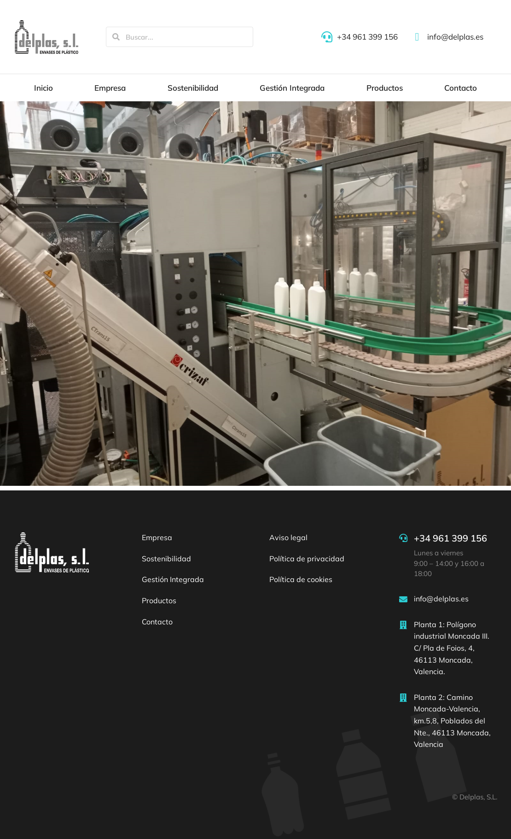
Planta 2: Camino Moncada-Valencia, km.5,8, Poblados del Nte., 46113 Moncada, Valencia (452, 721)
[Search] (116, 37)
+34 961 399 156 (450, 538)
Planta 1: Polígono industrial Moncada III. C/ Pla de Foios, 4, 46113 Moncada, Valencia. (451, 648)
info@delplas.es (441, 598)
